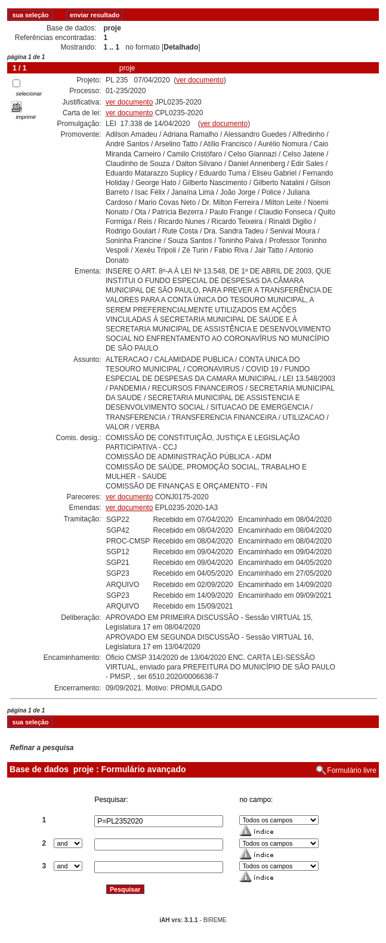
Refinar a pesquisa (42, 748)
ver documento (199, 80)
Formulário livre (351, 770)
